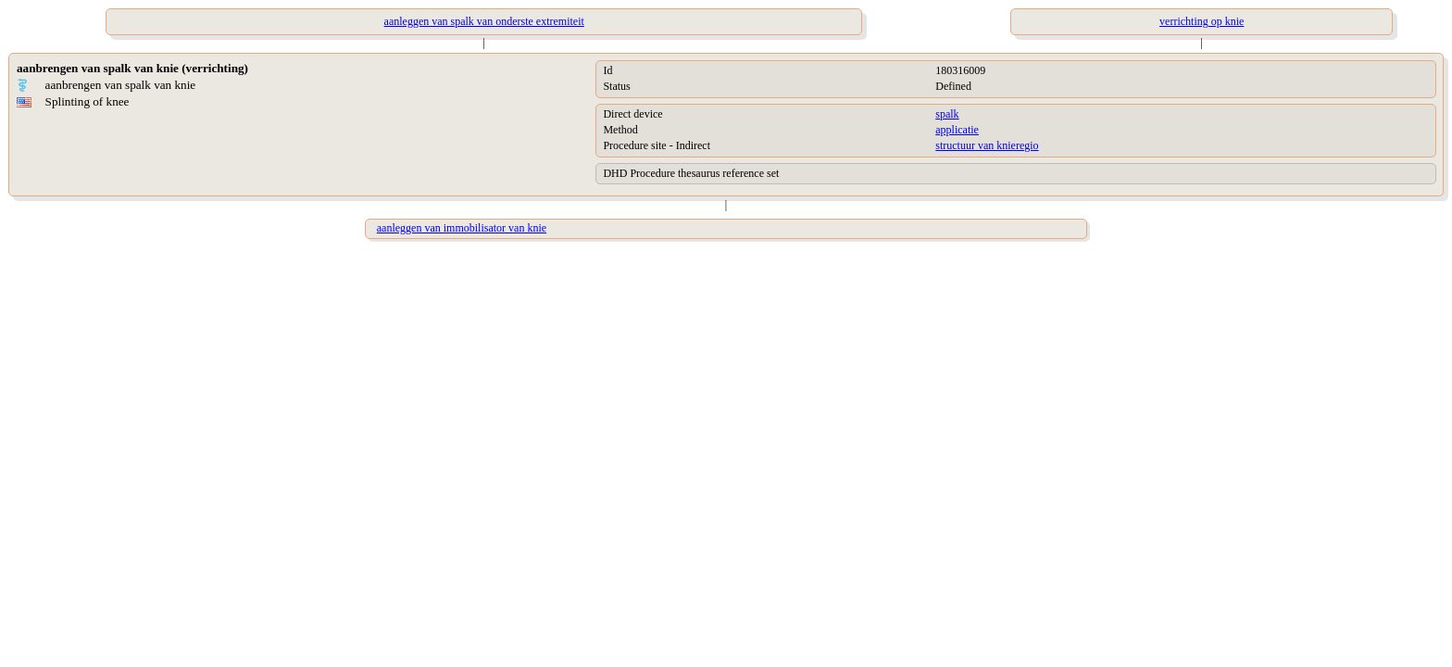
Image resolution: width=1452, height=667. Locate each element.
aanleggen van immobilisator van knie (461, 227)
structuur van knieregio (986, 145)
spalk (946, 113)
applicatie (957, 129)
